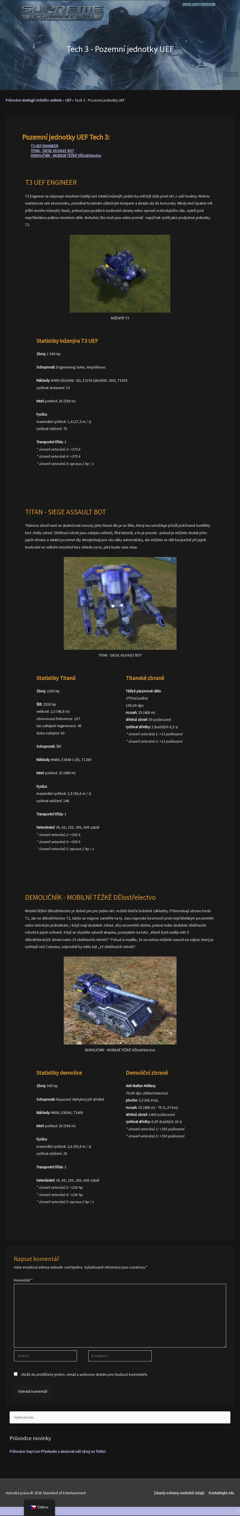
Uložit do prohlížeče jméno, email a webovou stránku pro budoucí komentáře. (84, 1374)
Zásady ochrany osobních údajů (179, 1493)
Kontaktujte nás (221, 1493)
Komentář (23, 1280)
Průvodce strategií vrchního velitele (34, 100)
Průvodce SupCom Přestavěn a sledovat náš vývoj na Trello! (57, 1451)
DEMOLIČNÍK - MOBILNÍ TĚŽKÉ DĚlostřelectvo (66, 155)
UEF (68, 100)
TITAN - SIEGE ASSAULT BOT (52, 150)
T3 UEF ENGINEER (44, 146)
